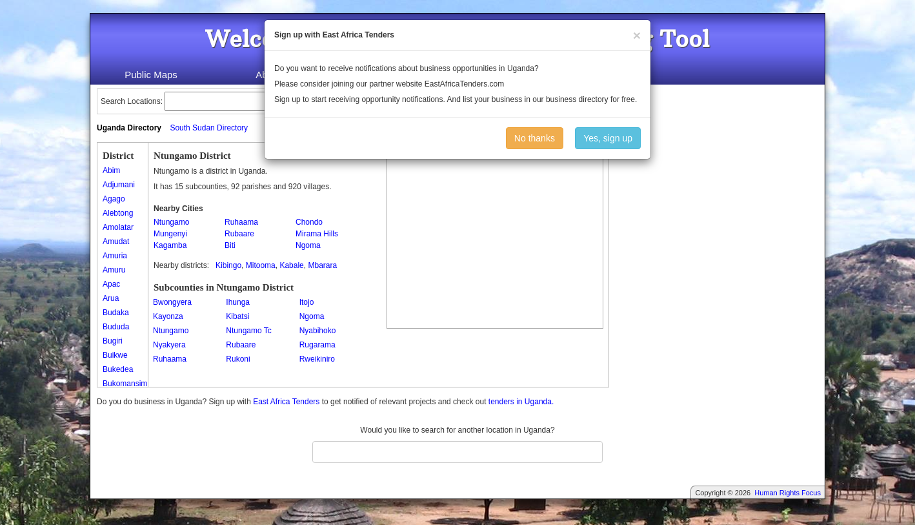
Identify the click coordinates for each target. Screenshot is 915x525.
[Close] (637, 35)
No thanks (534, 138)
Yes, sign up (607, 138)
